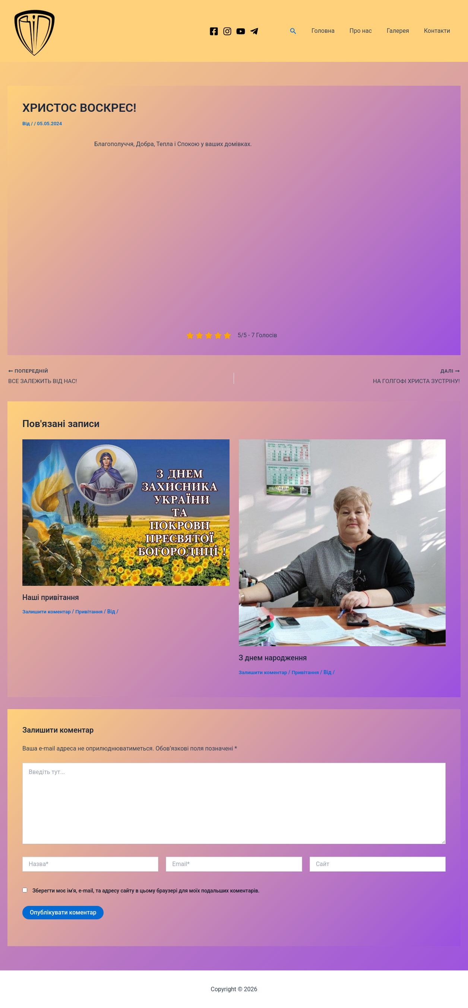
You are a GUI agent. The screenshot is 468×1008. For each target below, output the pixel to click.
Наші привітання (51, 597)
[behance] (240, 31)
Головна (333, 30)
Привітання (91, 612)
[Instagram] (227, 31)
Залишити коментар (47, 612)
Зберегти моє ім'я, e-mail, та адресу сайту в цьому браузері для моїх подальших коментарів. (146, 891)
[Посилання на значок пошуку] (305, 31)
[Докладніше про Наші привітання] (126, 512)
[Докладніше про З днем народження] (342, 542)
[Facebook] (213, 31)
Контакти (439, 30)
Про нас (368, 30)
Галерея (402, 30)
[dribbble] (254, 31)
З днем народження (274, 658)
